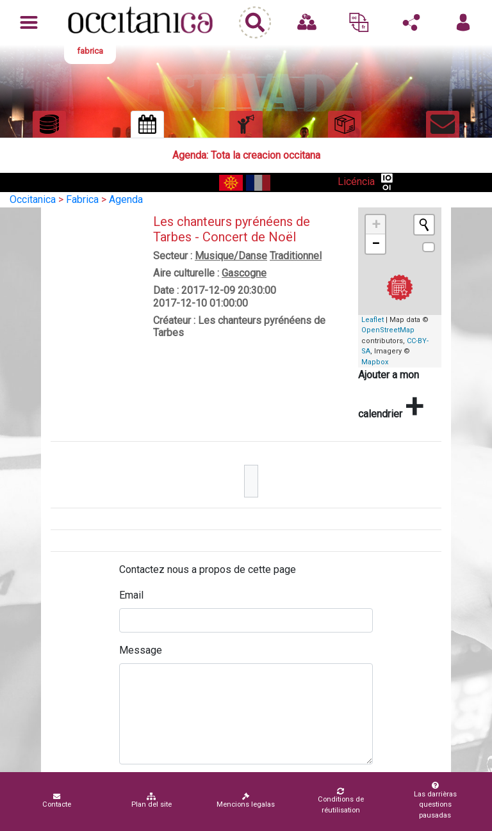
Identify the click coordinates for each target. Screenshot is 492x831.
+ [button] (376, 224)
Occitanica (33, 199)
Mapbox (374, 362)
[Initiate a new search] (424, 224)
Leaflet (372, 320)
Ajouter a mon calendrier (390, 397)
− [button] (376, 244)
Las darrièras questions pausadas (435, 800)
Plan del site (151, 801)
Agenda (126, 199)
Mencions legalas (246, 801)
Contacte (56, 801)
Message (140, 650)
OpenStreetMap (387, 330)
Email (131, 595)
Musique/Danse (231, 256)
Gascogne (244, 273)
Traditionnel (296, 256)
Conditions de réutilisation (340, 800)
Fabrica (82, 199)
